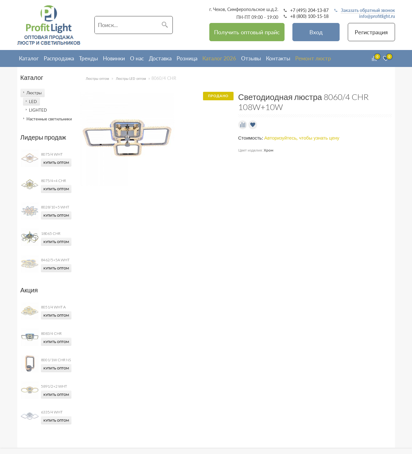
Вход (316, 32)
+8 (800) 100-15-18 (309, 16)
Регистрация (371, 32)
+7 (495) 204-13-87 (309, 10)
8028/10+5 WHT (55, 207)
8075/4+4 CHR (53, 180)
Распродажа (59, 58)
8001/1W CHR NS (56, 359)
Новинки (114, 58)
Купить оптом (56, 162)
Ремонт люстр (313, 58)
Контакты (278, 58)
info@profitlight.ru (377, 16)
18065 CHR (50, 233)
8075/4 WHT (52, 154)
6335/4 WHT (52, 412)
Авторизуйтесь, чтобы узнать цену (302, 138)
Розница (187, 58)
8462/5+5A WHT (55, 259)
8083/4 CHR (51, 333)
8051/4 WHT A (53, 307)
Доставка (160, 58)
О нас (137, 58)
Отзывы (251, 58)
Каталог (29, 58)
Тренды (88, 58)
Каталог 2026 (219, 58)
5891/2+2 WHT (54, 386)
